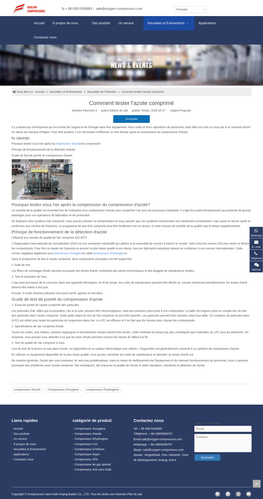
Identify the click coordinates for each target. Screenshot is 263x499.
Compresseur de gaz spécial (93, 464)
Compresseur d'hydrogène (91, 438)
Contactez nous (23, 459)
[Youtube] (248, 494)
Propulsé (185, 110)
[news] (131, 65)
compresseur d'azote (27, 389)
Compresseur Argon (87, 454)
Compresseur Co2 (86, 444)
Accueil (18, 428)
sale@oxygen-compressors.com (119, 8)
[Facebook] (217, 494)
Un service (20, 438)
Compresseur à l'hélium (89, 449)
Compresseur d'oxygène (63, 389)
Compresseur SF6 (86, 459)
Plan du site (134, 494)
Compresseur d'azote (88, 433)
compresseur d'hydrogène (102, 389)
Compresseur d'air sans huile (93, 469)
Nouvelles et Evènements (30, 449)
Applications (21, 454)
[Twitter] (238, 494)
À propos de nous (25, 444)
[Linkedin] (227, 494)
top (257, 484)
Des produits (22, 433)
